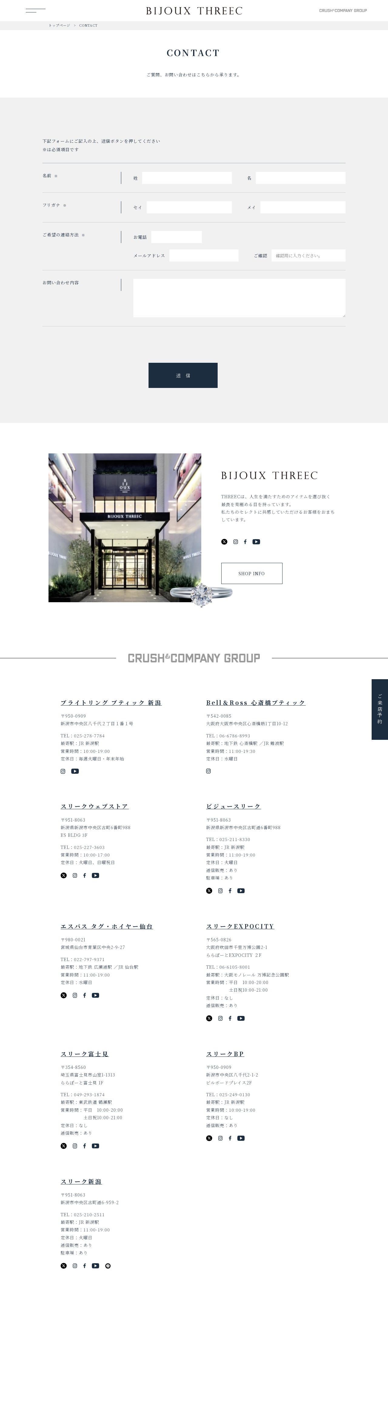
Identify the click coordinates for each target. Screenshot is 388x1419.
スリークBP (225, 1054)
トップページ (59, 25)
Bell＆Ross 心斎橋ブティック (256, 702)
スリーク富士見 (85, 1054)
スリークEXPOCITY (240, 926)
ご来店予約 (379, 709)
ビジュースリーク (233, 806)
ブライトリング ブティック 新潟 (111, 702)
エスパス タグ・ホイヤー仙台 (107, 926)
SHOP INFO (252, 573)
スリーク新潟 (81, 1181)
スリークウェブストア (95, 806)
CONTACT (88, 25)
